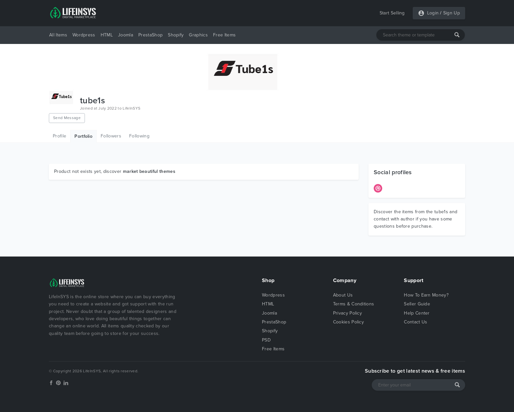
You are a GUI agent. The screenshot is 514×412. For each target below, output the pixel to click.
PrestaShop (150, 35)
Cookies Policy (348, 322)
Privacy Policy (347, 313)
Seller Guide (417, 304)
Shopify (176, 35)
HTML (107, 35)
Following (139, 136)
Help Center (417, 313)
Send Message (67, 117)
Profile (59, 136)
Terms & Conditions (353, 304)
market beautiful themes (149, 171)
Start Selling (392, 13)
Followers (111, 136)
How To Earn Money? (426, 295)
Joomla (125, 35)
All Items (58, 35)
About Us (343, 295)
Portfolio (83, 136)
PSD (266, 340)
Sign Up (451, 13)
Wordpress (83, 35)
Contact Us (415, 322)
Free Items (224, 35)
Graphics (198, 35)
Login (433, 13)
